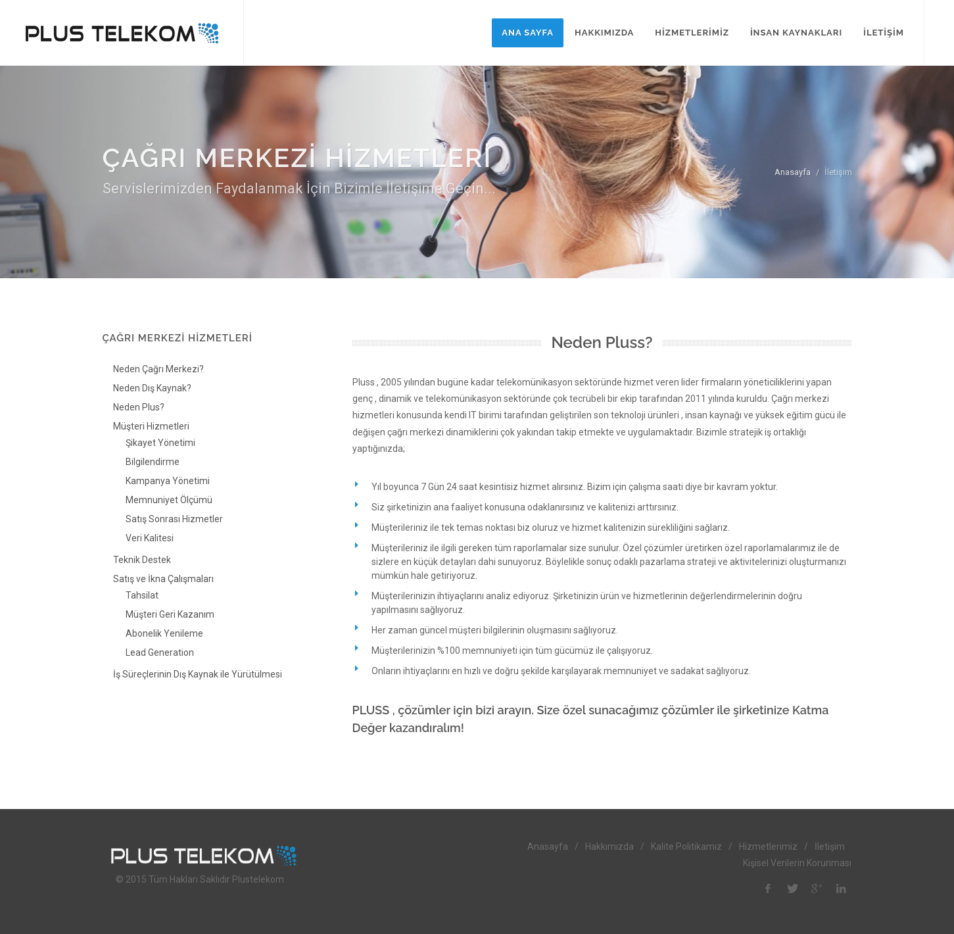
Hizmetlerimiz (768, 846)
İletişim (830, 846)
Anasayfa (793, 172)
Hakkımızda (609, 846)
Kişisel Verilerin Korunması (797, 863)
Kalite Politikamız (686, 846)
